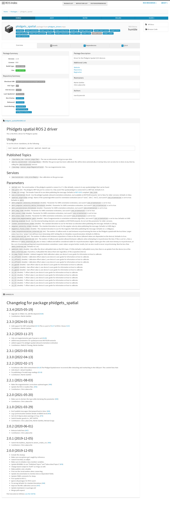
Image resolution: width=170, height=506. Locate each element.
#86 (48, 411)
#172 (37, 326)
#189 (41, 313)
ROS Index (9, 3)
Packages (14, 12)
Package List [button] (68, 3)
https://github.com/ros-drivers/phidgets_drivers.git (30, 81)
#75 (41, 415)
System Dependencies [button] (98, 3)
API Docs (149, 24)
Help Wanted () (21, 106)
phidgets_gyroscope (22, 33)
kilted (85, 18)
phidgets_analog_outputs (62, 30)
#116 (40, 372)
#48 (43, 483)
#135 (68, 326)
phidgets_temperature (23, 36)
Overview (19, 45)
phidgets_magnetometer (62, 33)
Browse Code (151, 29)
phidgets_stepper (108, 33)
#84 (49, 413)
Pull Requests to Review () (24, 112)
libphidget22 (20, 30)
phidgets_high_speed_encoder (37, 33)
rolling (118, 18)
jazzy (52, 18)
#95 (50, 384)
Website (77, 67)
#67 (27, 430)
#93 (35, 386)
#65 (49, 442)
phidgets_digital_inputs (86, 30)
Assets (54, 45)
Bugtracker (78, 72)
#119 (39, 367)
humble (18, 18)
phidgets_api (74, 30)
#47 (38, 485)
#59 (61, 464)
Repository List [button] (82, 3)
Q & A (124, 45)
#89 (56, 399)
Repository (78, 69)
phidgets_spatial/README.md (15, 120)
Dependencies (90, 45)
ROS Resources (150, 3)
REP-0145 (78, 192)
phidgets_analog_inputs (46, 30)
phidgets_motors (75, 33)
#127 (52, 326)
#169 (44, 338)
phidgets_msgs (86, 33)
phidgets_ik (50, 33)
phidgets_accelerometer (31, 30)
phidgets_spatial (26, 26)
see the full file (30, 493)
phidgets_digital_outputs (101, 30)
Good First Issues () (22, 109)
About (164, 3)
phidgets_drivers (55, 27)
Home (6, 12)
